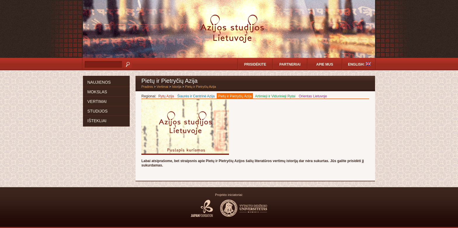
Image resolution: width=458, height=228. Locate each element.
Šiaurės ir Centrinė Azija (196, 96)
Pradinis (147, 86)
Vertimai (97, 101)
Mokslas (97, 92)
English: (359, 64)
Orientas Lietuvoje (313, 96)
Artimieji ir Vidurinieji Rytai (275, 96)
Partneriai (289, 64)
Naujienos (99, 82)
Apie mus (324, 64)
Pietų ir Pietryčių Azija (200, 86)
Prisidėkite (255, 64)
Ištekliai (96, 120)
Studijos (97, 111)
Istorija (176, 86)
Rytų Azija (166, 96)
